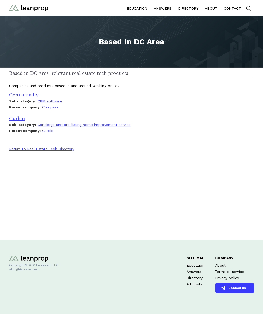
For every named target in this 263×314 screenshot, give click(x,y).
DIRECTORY (188, 8)
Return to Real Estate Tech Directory (41, 149)
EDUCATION (137, 8)
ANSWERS (163, 8)
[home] (28, 7)
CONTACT (232, 8)
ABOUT (211, 8)
